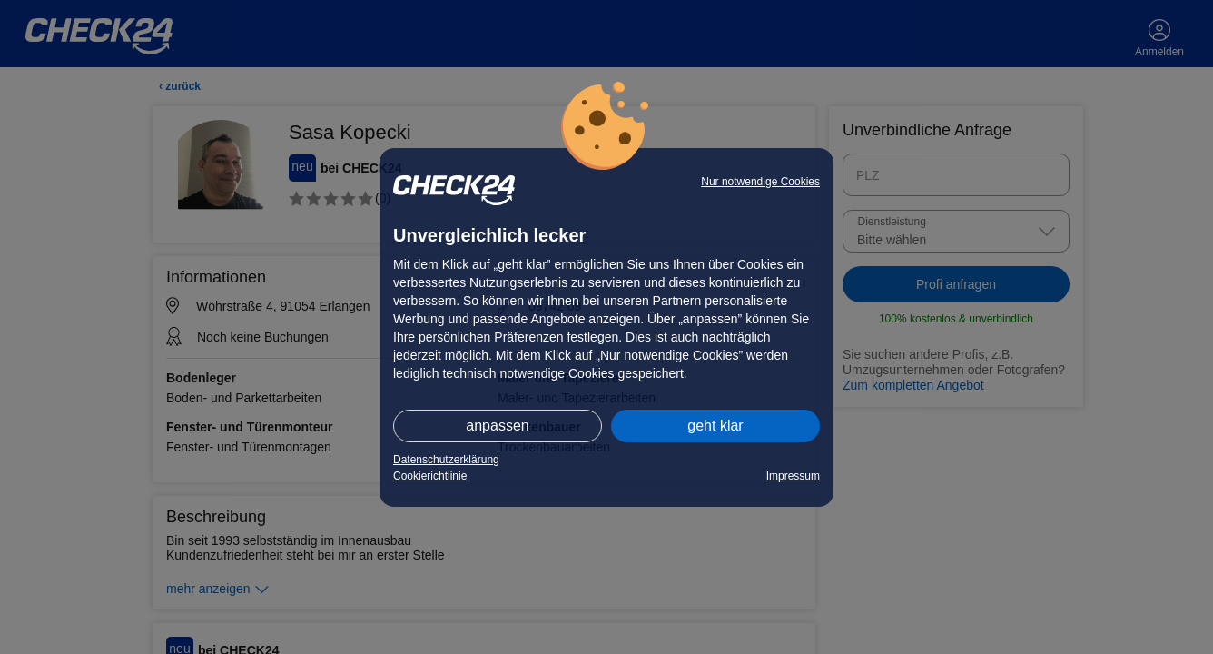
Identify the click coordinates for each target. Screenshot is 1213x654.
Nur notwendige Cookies (760, 181)
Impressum (793, 476)
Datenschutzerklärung (446, 459)
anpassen (497, 425)
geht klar (715, 425)
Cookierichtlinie (430, 476)
